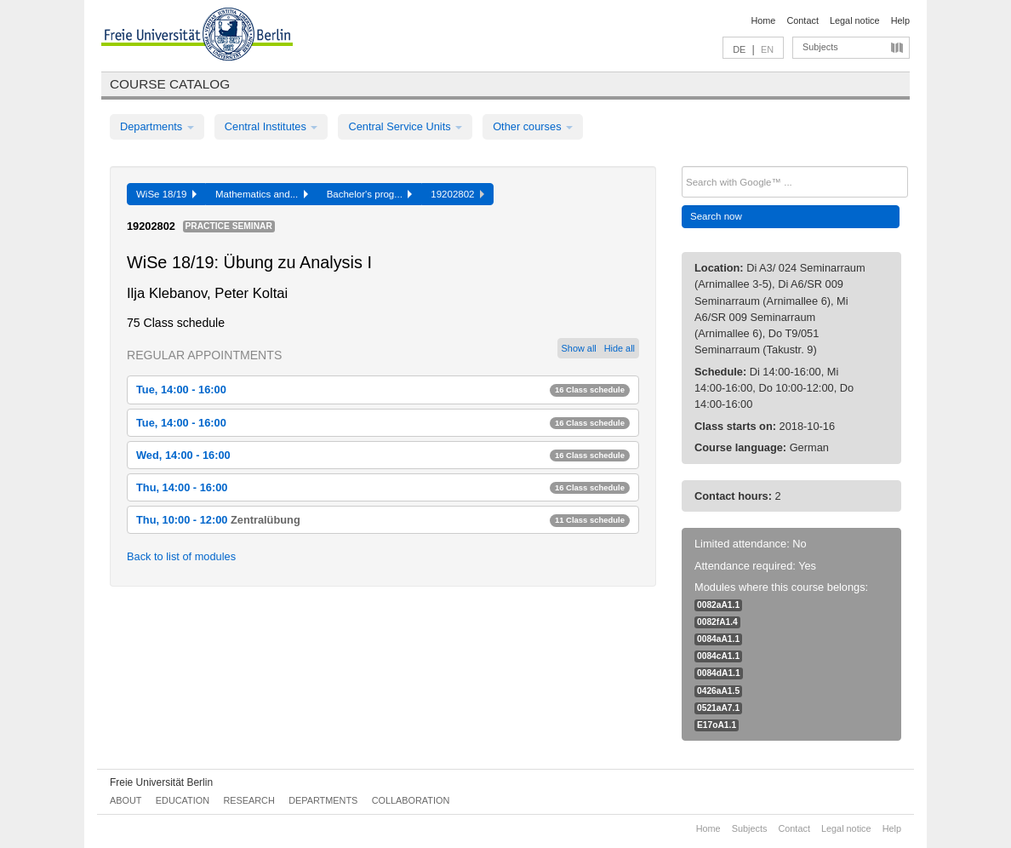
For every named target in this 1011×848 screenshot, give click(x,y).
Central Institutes (271, 126)
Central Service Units (405, 126)
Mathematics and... (261, 194)
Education (182, 800)
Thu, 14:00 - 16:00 (383, 487)
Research (248, 800)
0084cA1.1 (718, 656)
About (125, 800)
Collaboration (411, 800)
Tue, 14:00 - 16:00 (383, 389)
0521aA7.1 (718, 708)
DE (739, 49)
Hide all (619, 348)
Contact (802, 20)
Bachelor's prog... (370, 194)
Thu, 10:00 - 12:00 (383, 519)
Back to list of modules (181, 556)
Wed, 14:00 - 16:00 (383, 455)
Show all (579, 348)
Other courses (533, 126)
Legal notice (855, 20)
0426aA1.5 (718, 691)
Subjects (820, 47)
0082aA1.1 (718, 605)
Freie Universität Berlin (161, 782)
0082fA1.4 (717, 622)
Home (763, 20)
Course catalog (170, 84)
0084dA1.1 (718, 673)
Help (900, 20)
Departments (157, 126)
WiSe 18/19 (166, 194)
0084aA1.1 (718, 639)
